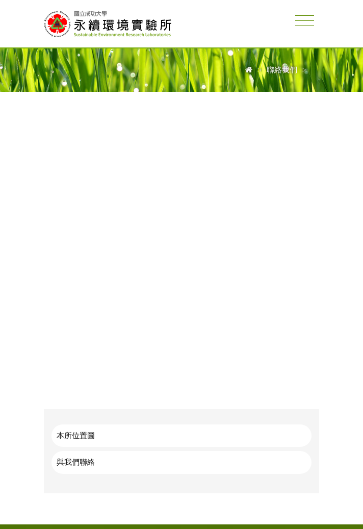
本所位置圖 (76, 435)
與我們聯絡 (76, 462)
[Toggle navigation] (304, 21)
